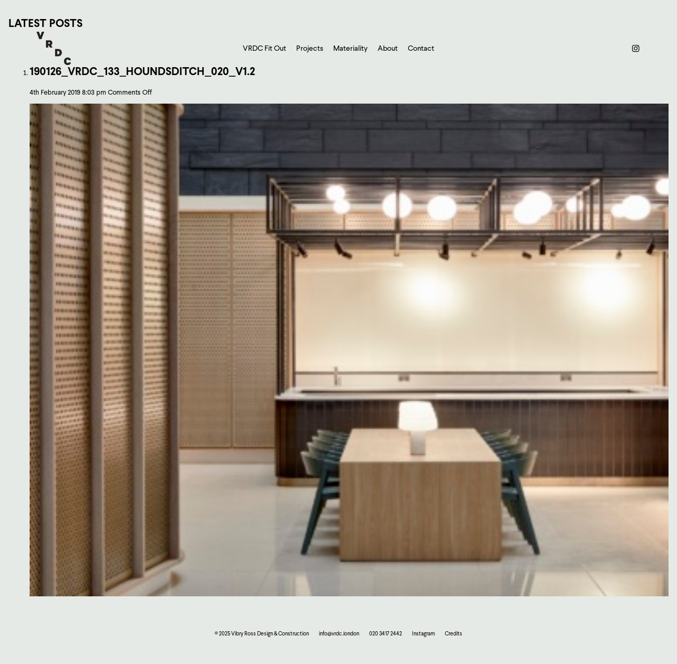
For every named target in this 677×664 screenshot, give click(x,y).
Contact (421, 48)
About (388, 48)
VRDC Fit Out (264, 48)
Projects (309, 48)
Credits (453, 633)
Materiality (350, 48)
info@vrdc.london (339, 633)
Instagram (423, 633)
